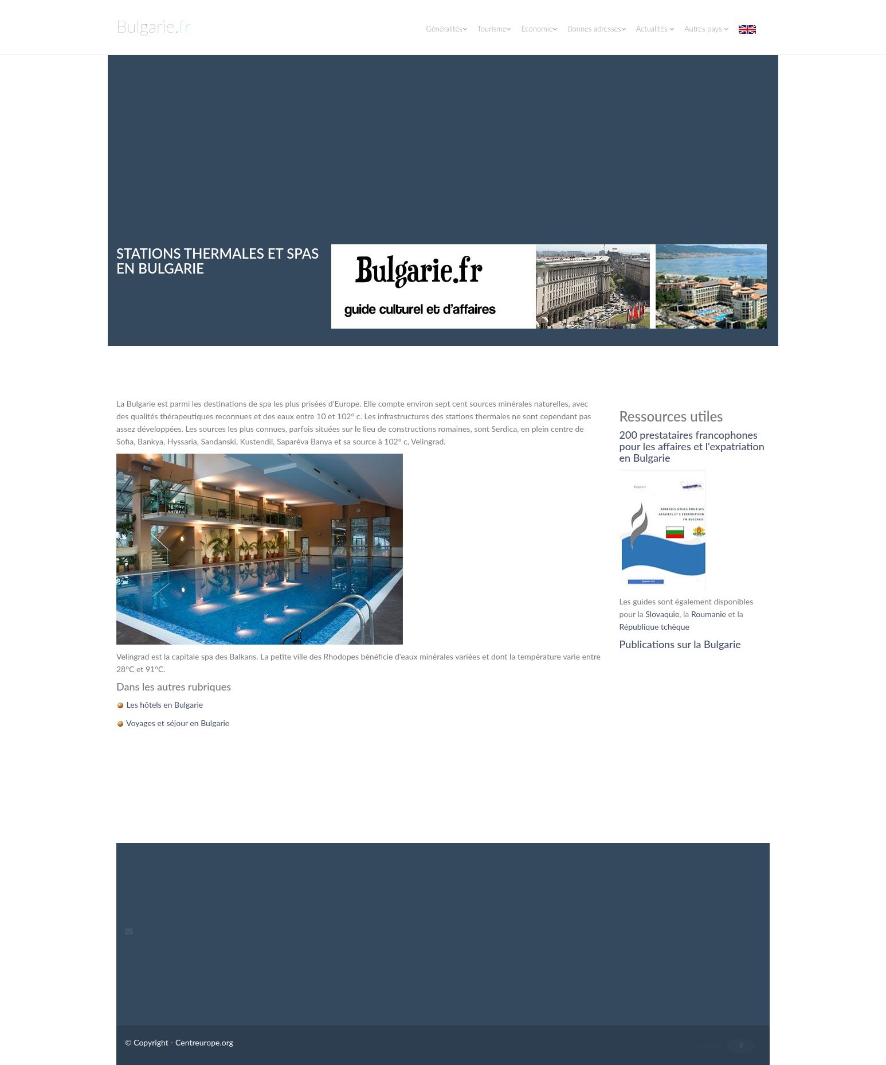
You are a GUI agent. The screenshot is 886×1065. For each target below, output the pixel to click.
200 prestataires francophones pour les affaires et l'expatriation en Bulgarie (692, 446)
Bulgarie (153, 25)
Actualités (655, 28)
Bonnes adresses (596, 28)
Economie (539, 28)
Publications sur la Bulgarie (680, 644)
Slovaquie (662, 614)
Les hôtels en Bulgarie (163, 704)
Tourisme (494, 28)
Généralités (446, 28)
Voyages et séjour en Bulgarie (176, 723)
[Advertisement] (443, 158)
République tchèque (654, 626)
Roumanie (708, 614)
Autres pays (706, 28)
